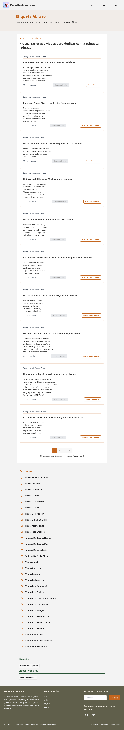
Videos (103, 5)
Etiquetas (29, 38)
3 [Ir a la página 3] (64, 450)
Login (46, 707)
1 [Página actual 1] (54, 450)
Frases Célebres (93, 85)
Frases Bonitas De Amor (90, 125)
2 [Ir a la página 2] (59, 450)
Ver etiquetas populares (29, 666)
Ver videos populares (28, 677)
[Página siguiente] (69, 450)
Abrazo (38, 38)
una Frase (41, 56)
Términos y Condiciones (110, 724)
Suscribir (114, 698)
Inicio (22, 38)
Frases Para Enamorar (91, 315)
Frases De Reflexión (92, 201)
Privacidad (94, 724)
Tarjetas (115, 5)
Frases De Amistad (92, 161)
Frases (91, 5)
